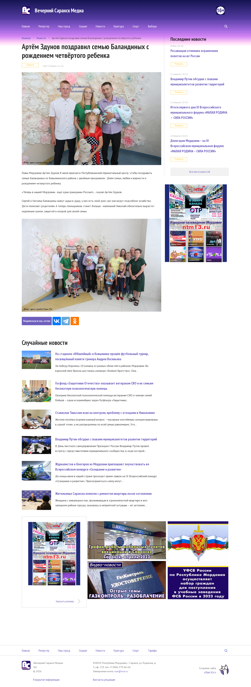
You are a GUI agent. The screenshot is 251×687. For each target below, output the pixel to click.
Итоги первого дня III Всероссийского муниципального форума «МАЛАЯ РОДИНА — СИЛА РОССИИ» (198, 112)
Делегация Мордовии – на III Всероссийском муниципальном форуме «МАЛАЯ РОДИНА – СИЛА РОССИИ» (197, 145)
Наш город (64, 26)
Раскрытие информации (46, 680)
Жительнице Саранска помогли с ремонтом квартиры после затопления (103, 493)
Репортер (44, 26)
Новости (100, 26)
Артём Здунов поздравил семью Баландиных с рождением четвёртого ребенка (96, 38)
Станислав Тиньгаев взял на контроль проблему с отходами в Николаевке (105, 412)
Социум (83, 26)
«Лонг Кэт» (210, 672)
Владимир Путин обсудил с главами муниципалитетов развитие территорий (106, 439)
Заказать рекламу (65, 601)
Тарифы (152, 650)
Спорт (135, 26)
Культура (119, 26)
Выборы (152, 26)
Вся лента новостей (199, 171)
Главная (26, 26)
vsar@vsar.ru (121, 671)
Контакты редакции (104, 680)
